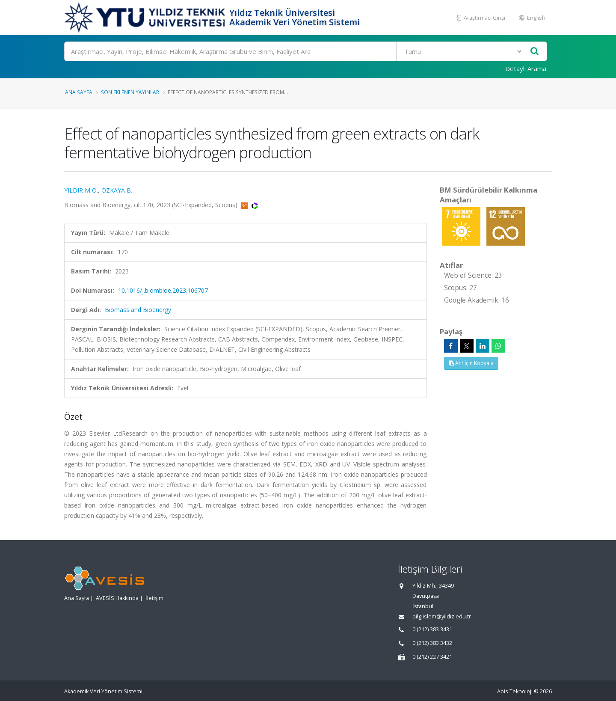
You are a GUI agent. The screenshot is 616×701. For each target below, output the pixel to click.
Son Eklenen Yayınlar (130, 92)
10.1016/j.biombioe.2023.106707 (163, 290)
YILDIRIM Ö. (81, 190)
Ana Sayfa (78, 92)
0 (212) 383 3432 (432, 643)
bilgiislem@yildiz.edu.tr (441, 616)
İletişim (154, 598)
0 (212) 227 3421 (432, 656)
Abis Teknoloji (515, 691)
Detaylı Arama (525, 68)
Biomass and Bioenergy (138, 310)
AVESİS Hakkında (117, 598)
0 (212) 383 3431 (432, 629)
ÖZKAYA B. (116, 190)
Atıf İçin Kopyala (471, 363)
